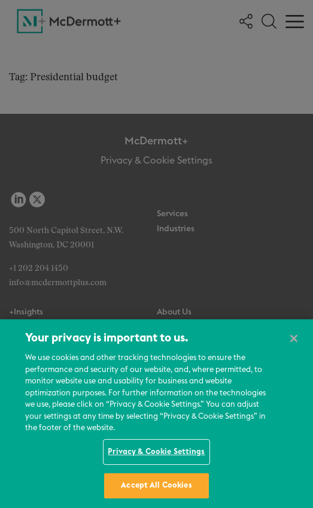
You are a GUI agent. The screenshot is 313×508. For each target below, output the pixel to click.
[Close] (294, 338)
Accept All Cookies (156, 485)
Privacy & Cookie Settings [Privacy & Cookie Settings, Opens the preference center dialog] (156, 452)
